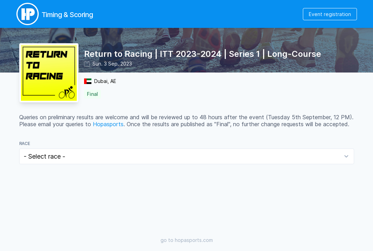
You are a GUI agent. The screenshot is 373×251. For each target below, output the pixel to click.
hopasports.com (194, 240)
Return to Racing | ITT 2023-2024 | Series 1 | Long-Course (202, 54)
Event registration (330, 14)
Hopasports (108, 124)
